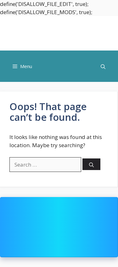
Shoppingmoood (59, 33)
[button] (103, 66)
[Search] (91, 164)
